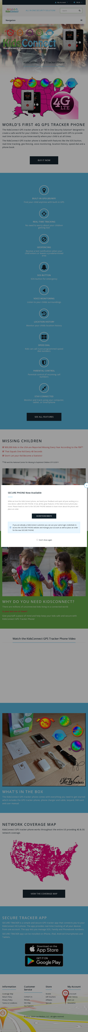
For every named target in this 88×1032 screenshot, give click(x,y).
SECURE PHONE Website (44, 516)
